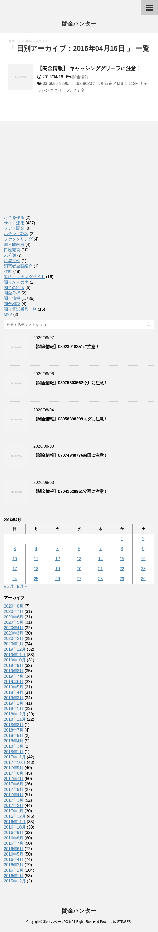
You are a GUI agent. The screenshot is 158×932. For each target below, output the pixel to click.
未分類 (10, 255)
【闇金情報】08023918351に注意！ (66, 346)
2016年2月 (14, 870)
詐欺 (8, 271)
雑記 (8, 314)
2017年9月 (14, 768)
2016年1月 (14, 875)
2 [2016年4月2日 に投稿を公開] (143, 538)
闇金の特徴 (14, 287)
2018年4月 (14, 741)
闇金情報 (80, 77)
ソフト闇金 (14, 228)
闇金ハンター (79, 24)
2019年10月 (15, 660)
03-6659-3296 (55, 83)
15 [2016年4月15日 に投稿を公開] (122, 558)
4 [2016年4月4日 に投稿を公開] (36, 548)
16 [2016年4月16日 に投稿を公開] (143, 558)
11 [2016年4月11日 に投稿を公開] (36, 558)
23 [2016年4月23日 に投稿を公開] (143, 568)
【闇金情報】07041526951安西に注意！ (70, 491)
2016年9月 (14, 832)
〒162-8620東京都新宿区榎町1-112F (104, 83)
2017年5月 (14, 789)
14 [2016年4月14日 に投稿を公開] (100, 558)
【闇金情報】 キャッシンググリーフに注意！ (89, 68)
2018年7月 (14, 730)
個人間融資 (14, 244)
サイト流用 (14, 223)
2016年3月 (14, 865)
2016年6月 (14, 849)
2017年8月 (14, 773)
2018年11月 (15, 719)
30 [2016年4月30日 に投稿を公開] (143, 579)
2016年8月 (14, 838)
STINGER (124, 922)
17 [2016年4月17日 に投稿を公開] (14, 568)
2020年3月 (14, 633)
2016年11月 (15, 822)
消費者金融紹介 (18, 266)
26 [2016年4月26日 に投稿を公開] (57, 579)
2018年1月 (14, 752)
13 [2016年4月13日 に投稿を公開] (79, 558)
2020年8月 (14, 606)
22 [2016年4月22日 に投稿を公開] (122, 568)
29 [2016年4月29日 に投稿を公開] (122, 579)
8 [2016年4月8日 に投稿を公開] (122, 548)
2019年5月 (14, 687)
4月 (39, 41)
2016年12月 (15, 816)
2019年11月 (15, 654)
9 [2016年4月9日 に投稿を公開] (143, 548)
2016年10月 (15, 827)
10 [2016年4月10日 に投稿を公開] (14, 558)
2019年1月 (14, 708)
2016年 (27, 41)
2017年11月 (15, 757)
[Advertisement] (42, 173)
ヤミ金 (78, 90)
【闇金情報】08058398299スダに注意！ (70, 419)
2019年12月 (15, 649)
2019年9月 (14, 665)
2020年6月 (14, 617)
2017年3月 (14, 800)
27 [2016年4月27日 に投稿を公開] (79, 579)
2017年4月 (14, 795)
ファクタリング (18, 239)
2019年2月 (14, 703)
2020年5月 (14, 622)
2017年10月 (15, 762)
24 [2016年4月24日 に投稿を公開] (14, 579)
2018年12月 (15, 714)
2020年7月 (14, 611)
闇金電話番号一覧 (20, 309)
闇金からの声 (16, 282)
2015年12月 (15, 881)
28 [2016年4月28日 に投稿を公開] (100, 579)
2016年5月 (14, 854)
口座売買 (12, 250)
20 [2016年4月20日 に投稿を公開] (79, 568)
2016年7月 (14, 843)
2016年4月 (14, 859)
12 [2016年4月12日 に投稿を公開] (57, 558)
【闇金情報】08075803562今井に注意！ (70, 383)
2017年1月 (14, 811)
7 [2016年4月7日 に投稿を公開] (100, 548)
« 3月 (9, 586)
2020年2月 (14, 638)
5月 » (22, 586)
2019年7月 (14, 676)
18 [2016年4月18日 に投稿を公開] (36, 568)
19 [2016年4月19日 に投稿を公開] (57, 568)
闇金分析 (12, 293)
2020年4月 (14, 628)
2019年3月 (14, 698)
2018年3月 (14, 746)
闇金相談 (12, 304)
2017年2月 (14, 805)
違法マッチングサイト (24, 277)
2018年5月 (14, 735)
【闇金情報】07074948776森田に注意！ (70, 455)
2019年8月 (14, 671)
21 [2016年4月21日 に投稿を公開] (100, 568)
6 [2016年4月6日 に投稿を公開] (79, 548)
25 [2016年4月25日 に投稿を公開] (36, 579)
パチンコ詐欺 (16, 234)
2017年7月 (14, 778)
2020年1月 (14, 644)
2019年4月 (14, 692)
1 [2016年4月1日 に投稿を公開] (122, 538)
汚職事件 (12, 260)
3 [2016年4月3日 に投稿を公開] (15, 548)
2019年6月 (14, 681)
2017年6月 (14, 784)
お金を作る (14, 217)
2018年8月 (14, 725)
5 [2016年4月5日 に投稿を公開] (57, 548)
